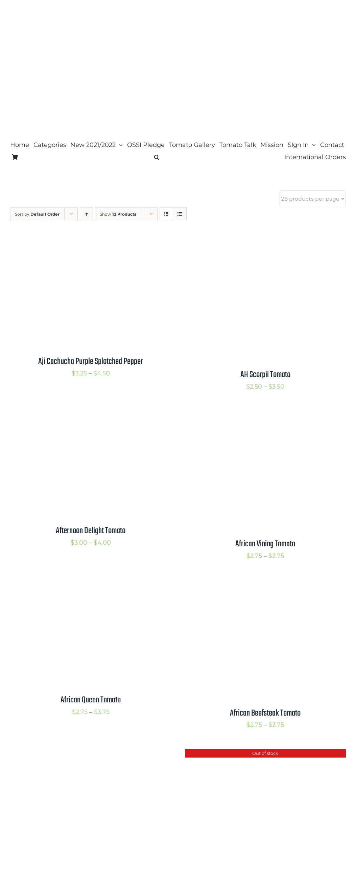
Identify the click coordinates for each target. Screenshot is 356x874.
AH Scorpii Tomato (265, 374)
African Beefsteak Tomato (265, 713)
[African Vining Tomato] (265, 416)
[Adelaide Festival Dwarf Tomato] (90, 754)
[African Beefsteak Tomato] (265, 585)
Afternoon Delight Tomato (90, 531)
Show (118, 214)
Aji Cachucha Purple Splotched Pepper (90, 361)
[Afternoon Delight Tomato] (90, 416)
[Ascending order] (86, 214)
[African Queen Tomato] (90, 585)
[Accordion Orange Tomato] (265, 754)
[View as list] (179, 214)
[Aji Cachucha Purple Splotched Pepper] (90, 246)
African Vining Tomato (265, 544)
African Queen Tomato (91, 700)
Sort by (37, 214)
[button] (156, 157)
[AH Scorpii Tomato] (265, 246)
